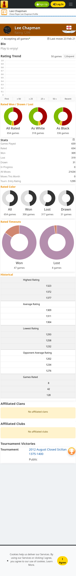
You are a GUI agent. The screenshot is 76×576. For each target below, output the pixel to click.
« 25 (31, 98)
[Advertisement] (38, 20)
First (7, 98)
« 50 (19, 98)
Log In (58, 4)
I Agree (62, 560)
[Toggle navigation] (71, 4)
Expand (69, 56)
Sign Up (42, 4)
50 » (55, 98)
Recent (68, 98)
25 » (43, 98)
